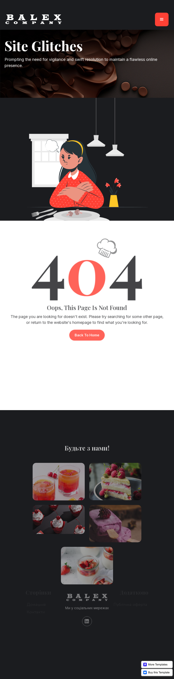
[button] (162, 19)
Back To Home (87, 331)
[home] (33, 19)
